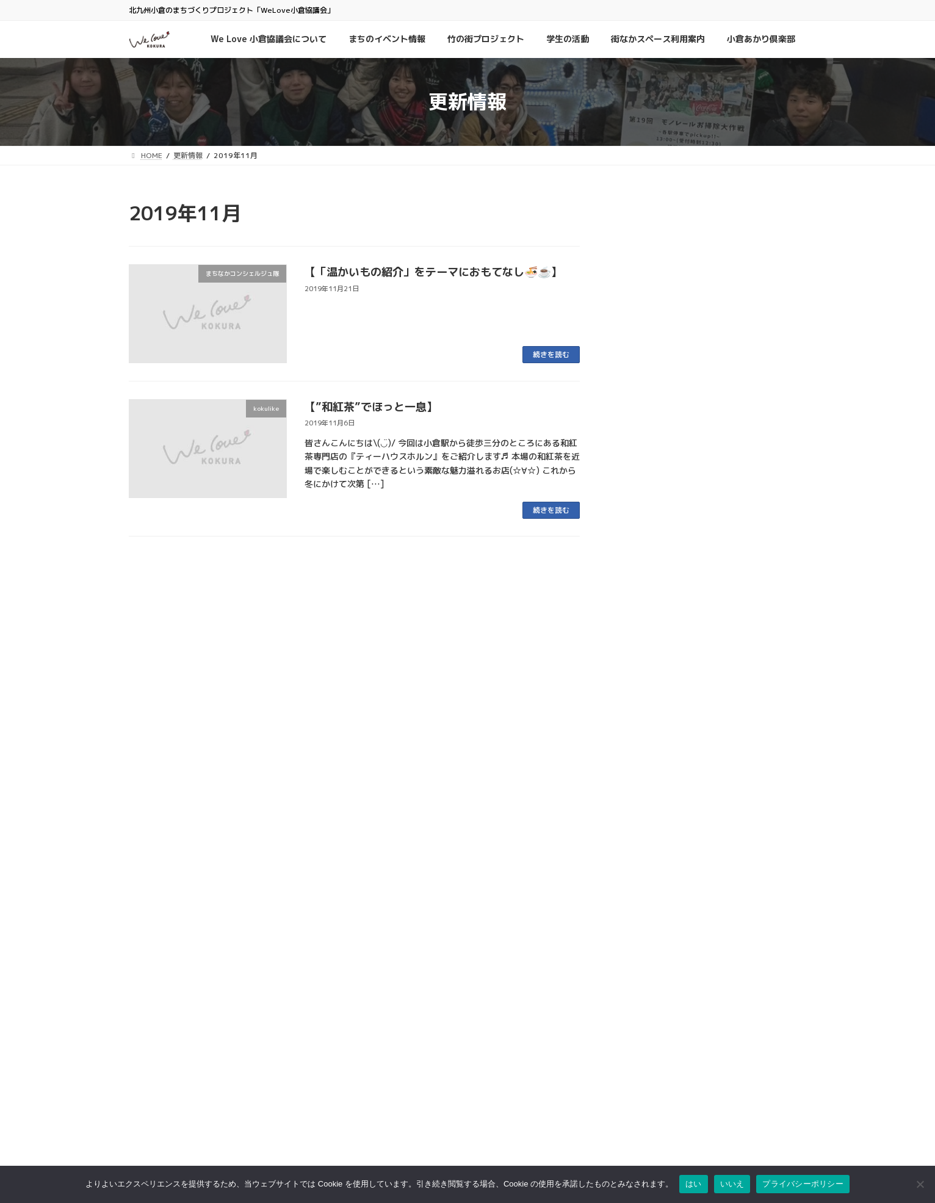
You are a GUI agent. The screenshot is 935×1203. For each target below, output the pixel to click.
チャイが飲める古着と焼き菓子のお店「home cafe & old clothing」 (701, 711)
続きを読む (551, 354)
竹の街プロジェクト (696, 828)
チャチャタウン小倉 (394, 1127)
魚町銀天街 (379, 1028)
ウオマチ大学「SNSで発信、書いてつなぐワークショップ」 (710, 274)
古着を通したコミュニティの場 (686, 406)
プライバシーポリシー (629, 1032)
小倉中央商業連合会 (394, 1016)
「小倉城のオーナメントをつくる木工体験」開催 (706, 649)
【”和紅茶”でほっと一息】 (371, 406)
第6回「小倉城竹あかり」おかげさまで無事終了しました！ (709, 850)
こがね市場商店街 (390, 1090)
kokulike (704, 390)
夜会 (677, 328)
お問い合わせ (615, 1007)
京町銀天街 (379, 1053)
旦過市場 (375, 1040)
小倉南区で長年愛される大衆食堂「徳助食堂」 (711, 773)
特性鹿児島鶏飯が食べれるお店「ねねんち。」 (706, 461)
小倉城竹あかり (770, 814)
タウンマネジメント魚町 (401, 1078)
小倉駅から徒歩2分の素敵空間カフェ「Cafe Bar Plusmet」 (699, 523)
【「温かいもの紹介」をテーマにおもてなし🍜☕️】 (433, 272)
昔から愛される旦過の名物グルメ (691, 579)
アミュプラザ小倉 (390, 1140)
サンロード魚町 (386, 1065)
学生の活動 (647, 328)
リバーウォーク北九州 (397, 1115)
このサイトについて (626, 1019)
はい (693, 1183)
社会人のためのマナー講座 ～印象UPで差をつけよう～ (709, 350)
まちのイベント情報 (713, 237)
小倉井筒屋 (379, 1102)
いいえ (732, 1183)
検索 (733, 971)
